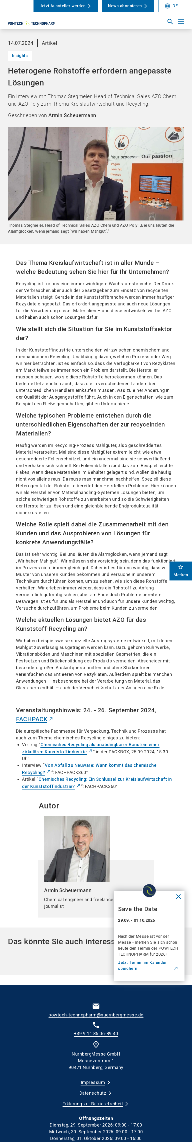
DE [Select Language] (171, 6)
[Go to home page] (50, 23)
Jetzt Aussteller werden (63, 5)
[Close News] (178, 897)
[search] (170, 21)
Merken (181, 570)
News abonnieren (125, 5)
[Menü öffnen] (181, 22)
